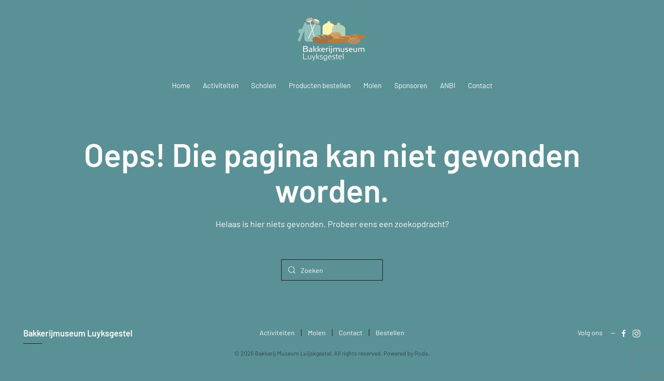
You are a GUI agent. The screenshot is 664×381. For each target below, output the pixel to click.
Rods (421, 353)
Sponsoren (410, 85)
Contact (480, 85)
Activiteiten (220, 85)
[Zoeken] (332, 270)
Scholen (263, 85)
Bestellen (390, 332)
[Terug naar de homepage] (332, 39)
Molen (372, 85)
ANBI (447, 85)
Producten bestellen (320, 85)
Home (181, 85)
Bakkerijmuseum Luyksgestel (78, 333)
